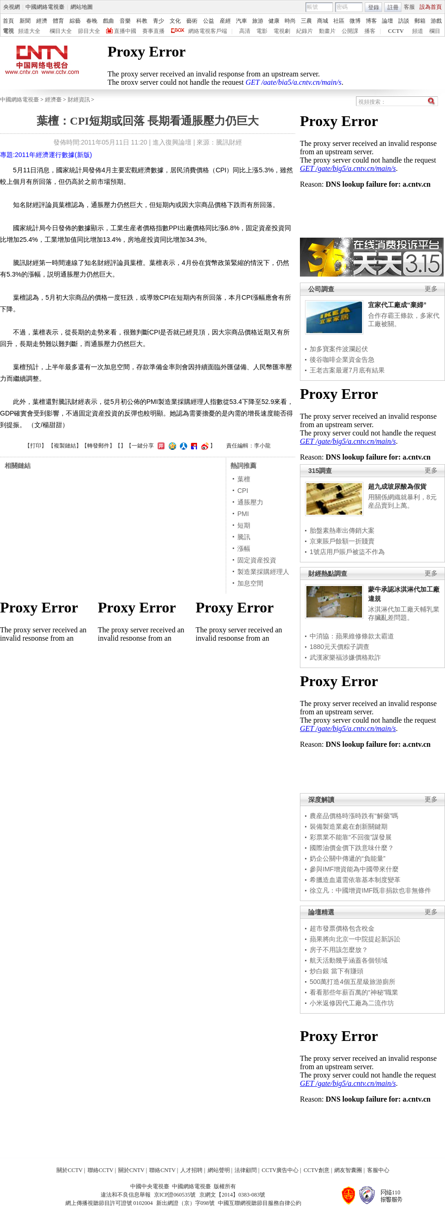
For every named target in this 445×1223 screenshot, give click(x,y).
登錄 (373, 7)
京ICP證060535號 (175, 1194)
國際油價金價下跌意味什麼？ (352, 847)
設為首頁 (431, 7)
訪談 (403, 21)
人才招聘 (191, 1170)
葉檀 (243, 479)
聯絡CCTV (101, 1170)
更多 (431, 288)
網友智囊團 (348, 1170)
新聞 (25, 21)
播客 (369, 31)
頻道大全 (29, 31)
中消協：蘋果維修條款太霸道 (352, 636)
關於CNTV (131, 1170)
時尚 (290, 21)
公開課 (350, 31)
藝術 (191, 21)
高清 (244, 31)
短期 (243, 525)
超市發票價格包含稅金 (342, 928)
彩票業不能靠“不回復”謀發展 (351, 837)
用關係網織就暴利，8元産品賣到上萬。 (402, 501)
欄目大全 (61, 31)
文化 (175, 21)
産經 (225, 21)
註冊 (393, 7)
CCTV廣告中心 (280, 1170)
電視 (8, 31)
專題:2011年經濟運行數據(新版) (46, 154)
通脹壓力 (250, 502)
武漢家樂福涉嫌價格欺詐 (345, 657)
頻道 (417, 31)
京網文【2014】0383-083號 (232, 1194)
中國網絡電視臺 (44, 7)
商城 (322, 21)
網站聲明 (219, 1170)
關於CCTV (70, 1170)
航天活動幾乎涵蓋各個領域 (349, 960)
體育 (58, 21)
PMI (243, 513)
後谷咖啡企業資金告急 (342, 359)
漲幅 (243, 548)
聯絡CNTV (162, 1170)
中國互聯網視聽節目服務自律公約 (259, 1203)
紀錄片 (304, 31)
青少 (158, 21)
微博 (355, 21)
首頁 (8, 21)
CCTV (396, 31)
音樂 (125, 21)
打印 (35, 445)
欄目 (434, 31)
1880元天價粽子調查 (339, 646)
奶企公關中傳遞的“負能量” (347, 858)
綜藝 (75, 21)
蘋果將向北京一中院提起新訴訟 (355, 939)
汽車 (241, 21)
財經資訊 (79, 99)
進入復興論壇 (172, 142)
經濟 (41, 21)
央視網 (11, 7)
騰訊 (243, 537)
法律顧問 (246, 1170)
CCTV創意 (317, 1170)
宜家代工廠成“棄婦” (397, 305)
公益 (208, 21)
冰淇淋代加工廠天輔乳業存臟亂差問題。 (403, 613)
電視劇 (281, 31)
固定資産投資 (256, 560)
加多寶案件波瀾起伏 (339, 349)
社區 (338, 21)
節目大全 (89, 31)
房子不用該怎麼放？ (339, 949)
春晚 (91, 21)
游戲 (436, 21)
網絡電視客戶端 (207, 31)
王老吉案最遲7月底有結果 (347, 370)
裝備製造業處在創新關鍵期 (349, 826)
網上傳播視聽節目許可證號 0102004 (109, 1203)
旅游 (257, 21)
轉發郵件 (98, 445)
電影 (261, 31)
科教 (141, 21)
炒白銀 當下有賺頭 (336, 971)
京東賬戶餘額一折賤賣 (342, 541)
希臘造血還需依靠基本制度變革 (355, 879)
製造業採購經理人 (263, 571)
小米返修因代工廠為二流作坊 (352, 1003)
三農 (306, 21)
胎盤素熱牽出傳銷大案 (342, 530)
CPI (242, 490)
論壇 (387, 21)
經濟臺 (53, 99)
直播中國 (125, 31)
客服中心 (378, 1170)
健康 (274, 21)
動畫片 (327, 31)
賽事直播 (153, 31)
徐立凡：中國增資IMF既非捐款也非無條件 (370, 890)
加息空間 (250, 583)
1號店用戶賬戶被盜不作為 (347, 551)
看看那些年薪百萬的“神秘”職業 (354, 992)
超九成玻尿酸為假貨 (397, 486)
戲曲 (108, 21)
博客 (371, 21)
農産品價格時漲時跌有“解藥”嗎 (354, 816)
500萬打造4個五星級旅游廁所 (352, 981)
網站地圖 (81, 7)
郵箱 (420, 21)
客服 (409, 7)
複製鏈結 (65, 445)
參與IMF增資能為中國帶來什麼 (354, 869)
